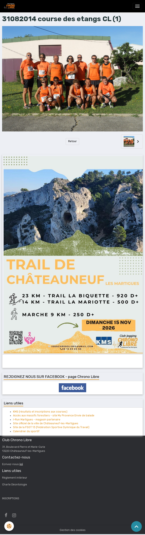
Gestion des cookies (73, 530)
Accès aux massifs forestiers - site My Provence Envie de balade (53, 415)
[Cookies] (9, 526)
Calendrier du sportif (26, 431)
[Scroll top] (136, 526)
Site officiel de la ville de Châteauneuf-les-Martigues (45, 423)
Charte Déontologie (14, 484)
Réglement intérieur (14, 477)
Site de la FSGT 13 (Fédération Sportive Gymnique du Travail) (51, 427)
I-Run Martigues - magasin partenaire (36, 419)
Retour (72, 141)
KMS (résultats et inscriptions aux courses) (40, 411)
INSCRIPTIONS (10, 498)
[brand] (10, 6)
